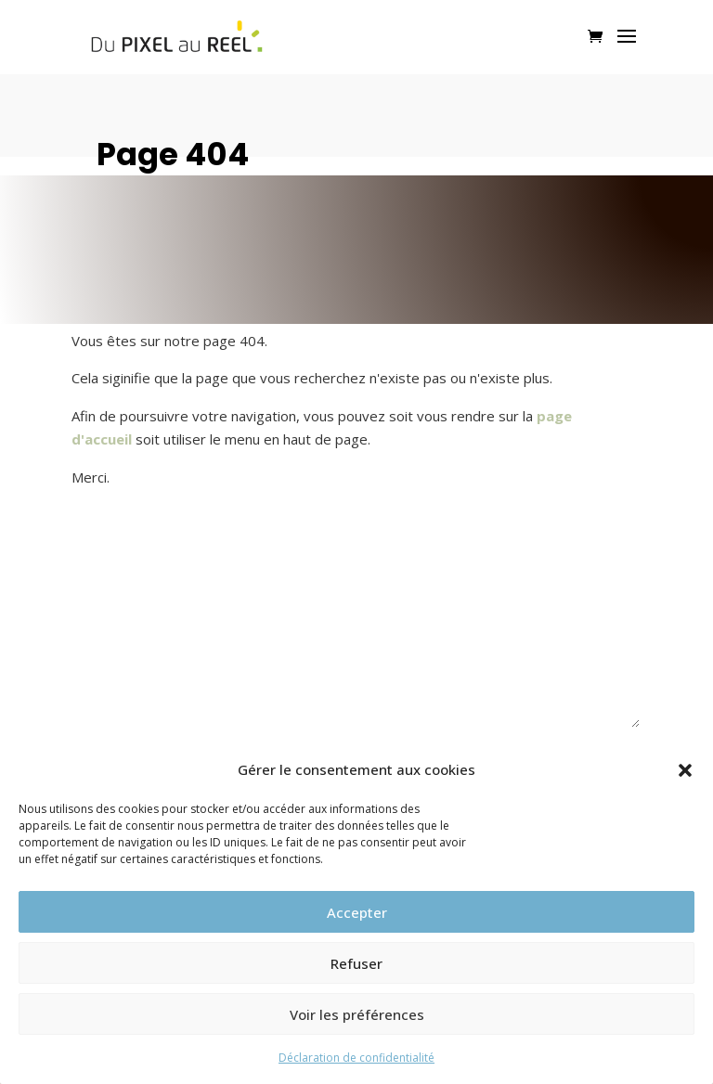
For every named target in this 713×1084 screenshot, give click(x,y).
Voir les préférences (357, 1014)
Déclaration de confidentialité (356, 1057)
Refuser (356, 963)
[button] (685, 770)
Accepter (357, 912)
